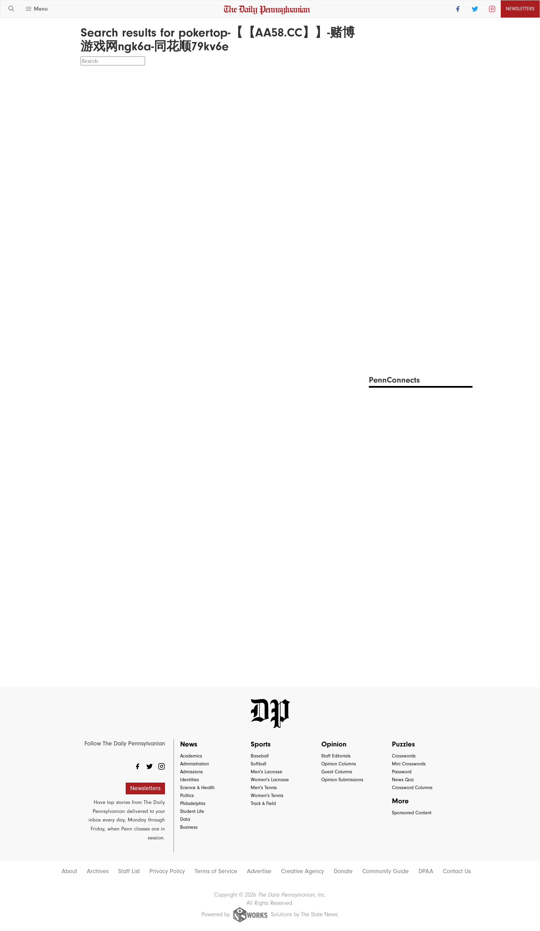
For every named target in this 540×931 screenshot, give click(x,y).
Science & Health (197, 788)
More (400, 801)
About (69, 871)
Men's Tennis (264, 788)
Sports (261, 744)
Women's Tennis (267, 795)
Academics (191, 756)
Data (185, 819)
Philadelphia (192, 803)
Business (189, 827)
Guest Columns (336, 772)
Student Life (192, 811)
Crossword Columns (412, 788)
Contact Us (457, 871)
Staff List (129, 871)
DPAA (425, 871)
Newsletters (520, 9)
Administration (194, 764)
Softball (258, 764)
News (188, 744)
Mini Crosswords (409, 764)
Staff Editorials (336, 756)
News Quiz (403, 780)
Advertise (259, 871)
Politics (187, 795)
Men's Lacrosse (266, 772)
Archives (97, 871)
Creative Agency (302, 871)
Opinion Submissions (342, 780)
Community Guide (385, 871)
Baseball (260, 756)
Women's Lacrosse (270, 780)
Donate (343, 871)
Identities (189, 780)
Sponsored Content (412, 813)
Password (402, 772)
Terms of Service (216, 871)
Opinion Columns (338, 764)
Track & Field (263, 803)
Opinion (333, 744)
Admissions (191, 772)
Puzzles (403, 744)
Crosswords (404, 756)
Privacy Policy (167, 871)
